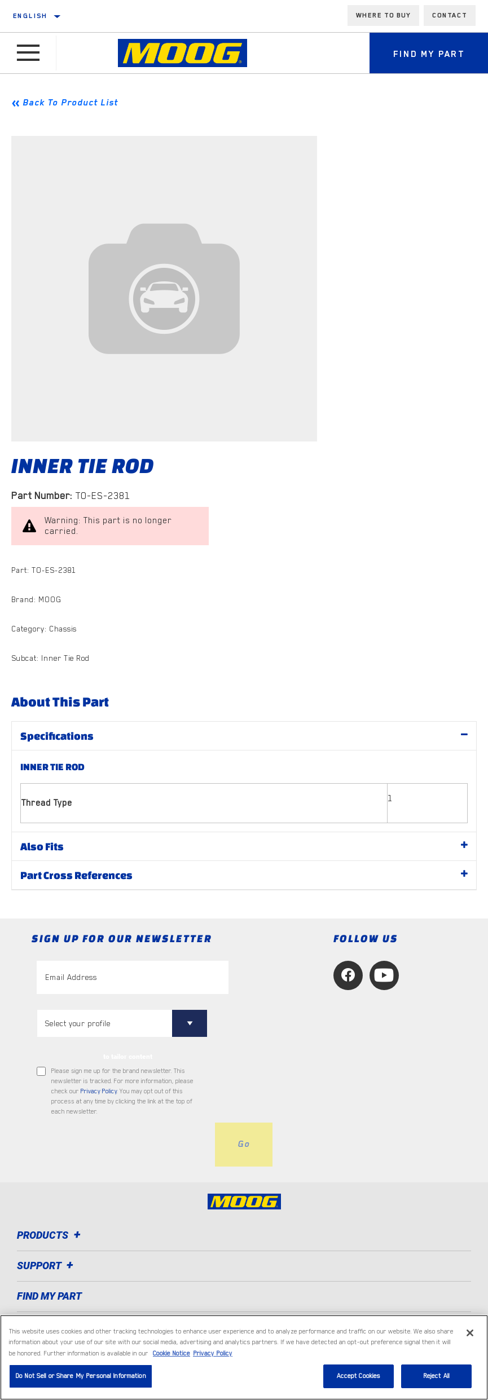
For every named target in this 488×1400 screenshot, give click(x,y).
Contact (449, 15)
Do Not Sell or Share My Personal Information (80, 1376)
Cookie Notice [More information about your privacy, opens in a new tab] (171, 1353)
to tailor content (127, 1057)
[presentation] (122, 1145)
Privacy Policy (99, 1091)
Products (50, 1235)
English (30, 16)
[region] (244, 1357)
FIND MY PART (49, 1296)
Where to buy (383, 15)
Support (47, 1265)
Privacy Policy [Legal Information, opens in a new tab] (212, 1353)
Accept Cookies (359, 1376)
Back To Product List (70, 103)
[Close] (470, 1332)
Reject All (436, 1376)
